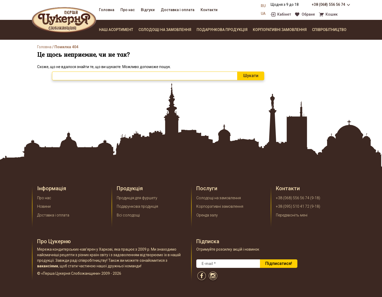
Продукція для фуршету (137, 198)
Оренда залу (207, 215)
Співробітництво (329, 30)
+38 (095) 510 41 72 (292, 206)
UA (263, 13)
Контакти (209, 10)
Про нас (127, 10)
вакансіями (47, 266)
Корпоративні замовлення (280, 30)
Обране (308, 14)
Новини (44, 206)
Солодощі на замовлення (164, 30)
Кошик (331, 14)
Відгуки (148, 10)
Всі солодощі (128, 215)
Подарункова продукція (222, 30)
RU (263, 6)
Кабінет (284, 14)
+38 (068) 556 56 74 (328, 4)
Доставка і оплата (177, 10)
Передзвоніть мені (291, 215)
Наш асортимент (116, 30)
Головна (106, 10)
